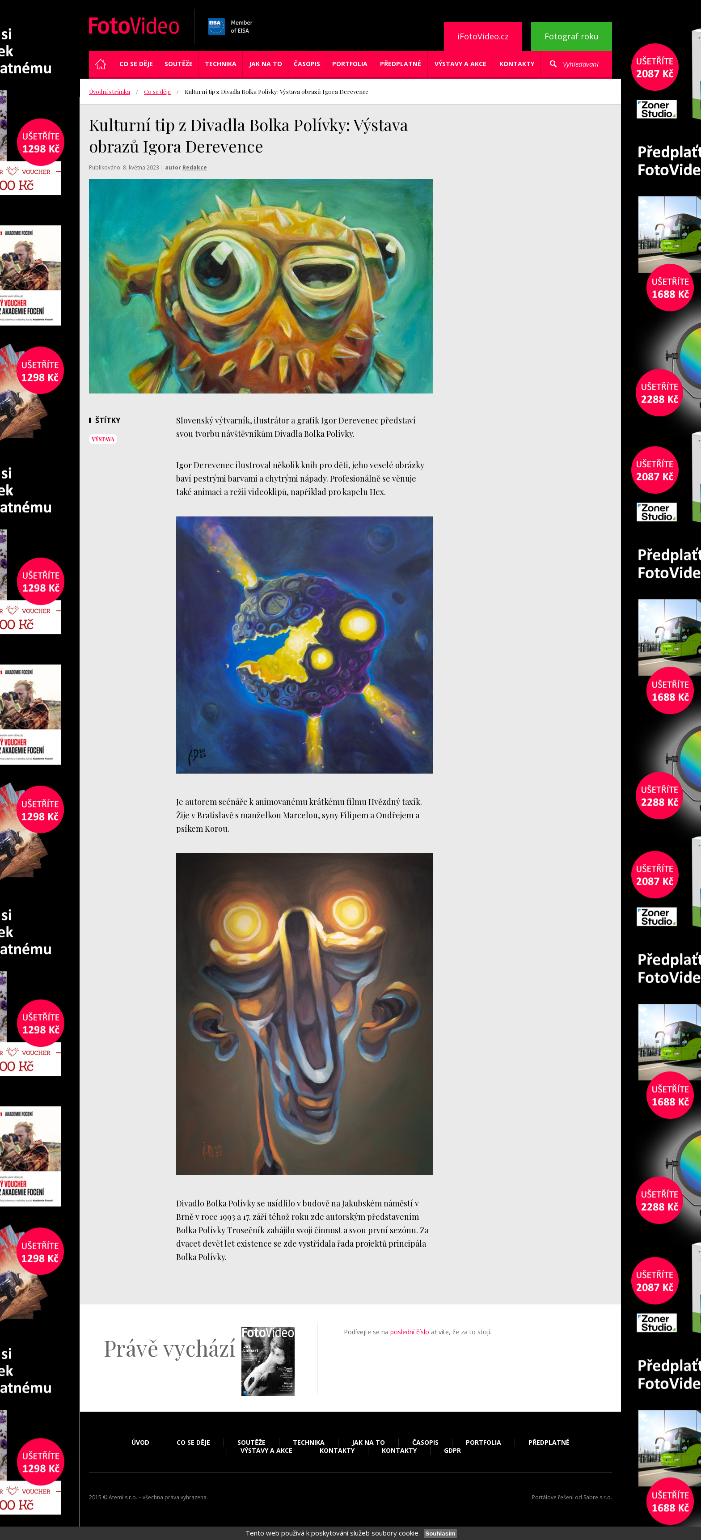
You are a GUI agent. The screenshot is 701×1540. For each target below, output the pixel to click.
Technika (220, 63)
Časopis (307, 63)
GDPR (452, 1451)
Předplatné (400, 63)
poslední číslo (409, 1332)
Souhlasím (440, 1533)
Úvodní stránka (109, 91)
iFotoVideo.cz (483, 36)
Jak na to (265, 63)
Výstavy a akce (460, 63)
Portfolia (349, 63)
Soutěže (179, 63)
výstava (103, 439)
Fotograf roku (572, 36)
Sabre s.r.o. (597, 1497)
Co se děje (136, 63)
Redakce (194, 167)
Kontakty (516, 63)
